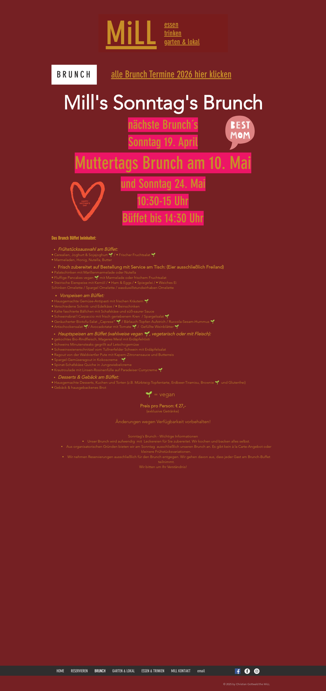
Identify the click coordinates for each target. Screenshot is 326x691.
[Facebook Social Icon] (237, 671)
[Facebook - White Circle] (247, 671)
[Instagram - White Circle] (256, 671)
